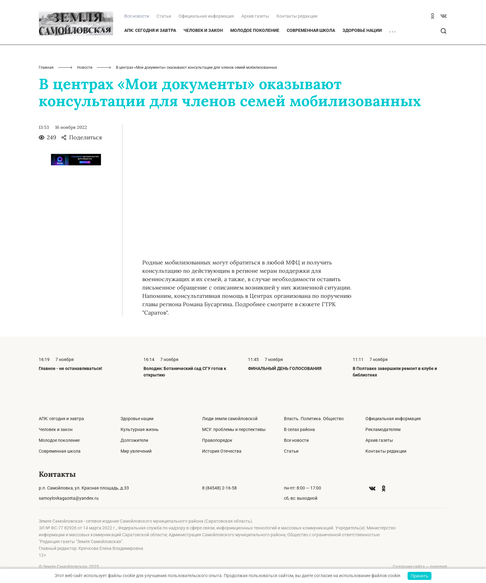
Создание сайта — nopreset (420, 566)
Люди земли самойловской (230, 418)
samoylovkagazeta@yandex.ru (69, 498)
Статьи (164, 16)
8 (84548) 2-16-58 (219, 487)
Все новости (296, 440)
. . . (392, 30)
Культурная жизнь (140, 429)
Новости (84, 67)
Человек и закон (203, 30)
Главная (46, 67)
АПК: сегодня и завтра (150, 30)
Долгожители (134, 440)
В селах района (299, 429)
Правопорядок (217, 440)
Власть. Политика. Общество (314, 418)
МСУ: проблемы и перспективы (234, 429)
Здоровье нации (362, 30)
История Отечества (221, 451)
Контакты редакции (296, 16)
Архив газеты (255, 16)
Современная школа (311, 30)
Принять (419, 575)
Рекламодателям (382, 429)
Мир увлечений (136, 451)
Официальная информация (206, 16)
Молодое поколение (254, 30)
